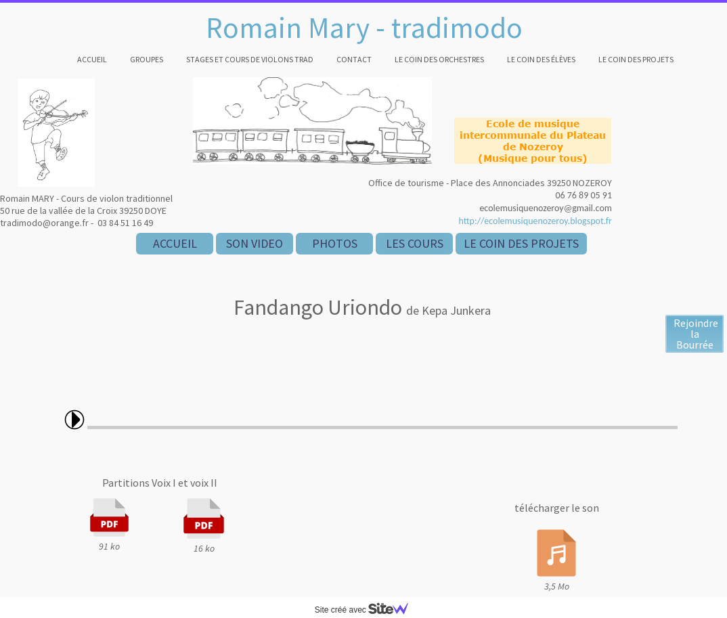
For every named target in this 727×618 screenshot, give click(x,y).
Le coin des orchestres (439, 59)
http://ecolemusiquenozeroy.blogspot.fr (535, 221)
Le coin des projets (636, 59)
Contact (354, 59)
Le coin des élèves (541, 59)
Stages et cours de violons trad (249, 59)
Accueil (92, 59)
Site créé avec (367, 610)
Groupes (146, 59)
